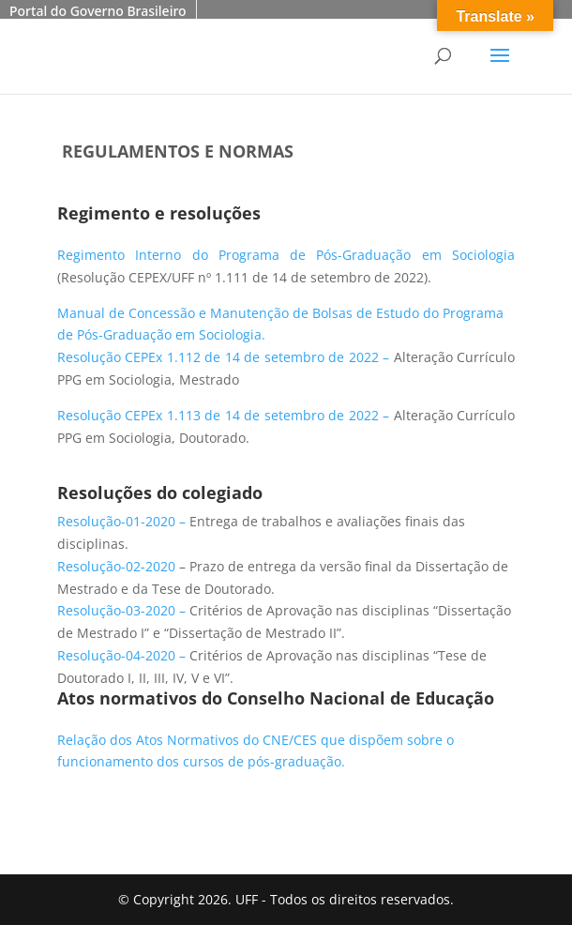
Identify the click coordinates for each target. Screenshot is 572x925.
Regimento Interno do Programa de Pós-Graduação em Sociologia (286, 255)
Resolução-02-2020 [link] (116, 566)
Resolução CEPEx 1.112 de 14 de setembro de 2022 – (225, 357)
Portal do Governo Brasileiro (98, 11)
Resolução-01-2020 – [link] (123, 521)
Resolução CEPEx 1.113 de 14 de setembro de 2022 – (225, 415)
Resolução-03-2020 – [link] (123, 610)
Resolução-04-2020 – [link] (123, 655)
